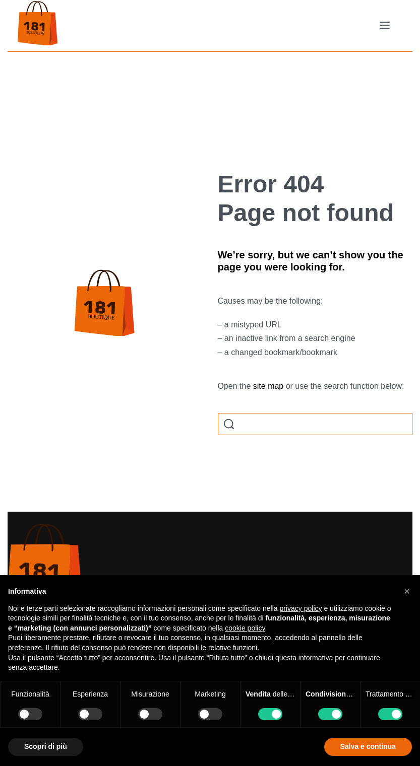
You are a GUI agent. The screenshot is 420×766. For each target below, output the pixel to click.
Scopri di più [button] (45, 746)
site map (268, 386)
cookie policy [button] (245, 628)
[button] (407, 591)
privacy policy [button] (301, 608)
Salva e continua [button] (368, 746)
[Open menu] (384, 25)
